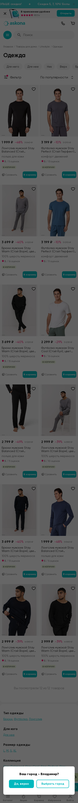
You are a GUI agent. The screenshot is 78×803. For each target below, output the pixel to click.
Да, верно (21, 784)
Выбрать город (52, 784)
